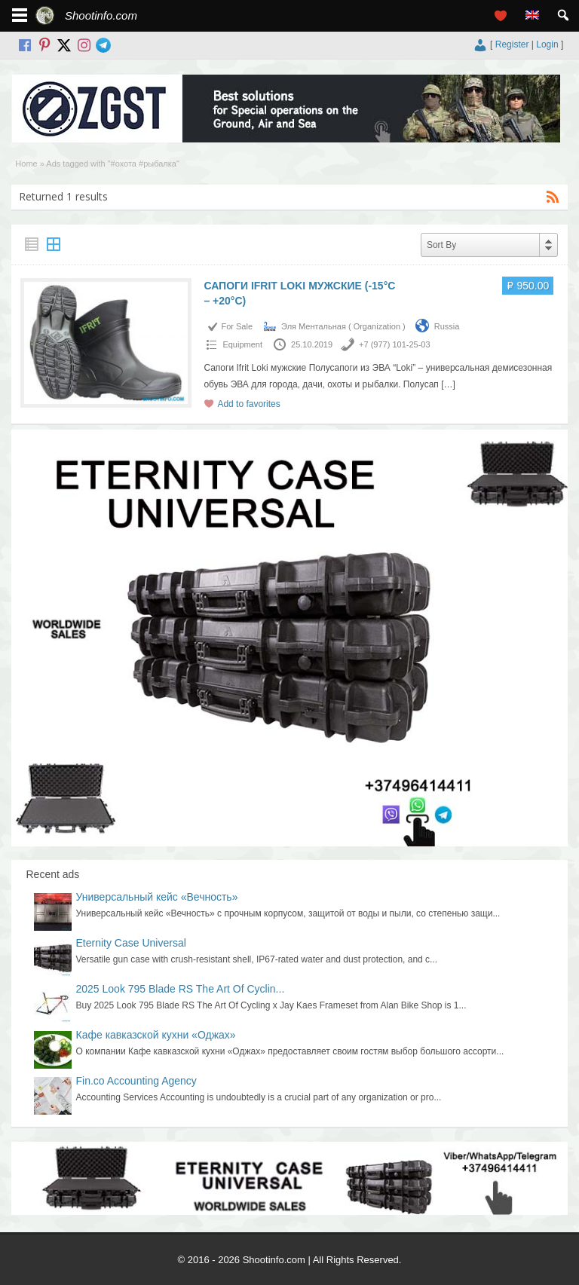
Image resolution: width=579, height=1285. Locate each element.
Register (512, 44)
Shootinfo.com (101, 15)
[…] (448, 384)
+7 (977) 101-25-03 (394, 344)
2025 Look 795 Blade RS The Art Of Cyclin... (180, 989)
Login (547, 44)
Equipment (242, 344)
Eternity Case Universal (131, 943)
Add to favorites (248, 404)
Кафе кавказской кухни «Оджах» (156, 1035)
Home (26, 163)
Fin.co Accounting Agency (136, 1081)
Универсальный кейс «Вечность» (157, 897)
